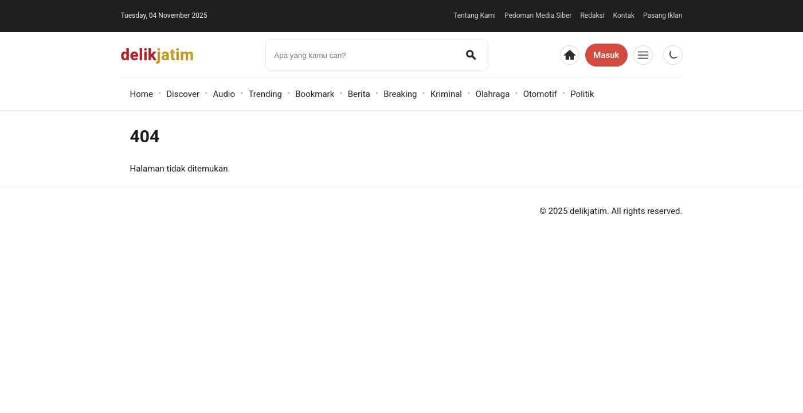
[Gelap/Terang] (673, 55)
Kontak (623, 15)
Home (141, 94)
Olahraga (492, 94)
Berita (359, 94)
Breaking (400, 94)
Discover (182, 94)
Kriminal (446, 94)
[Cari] (471, 55)
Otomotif (540, 94)
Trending (264, 94)
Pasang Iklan (663, 15)
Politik (582, 94)
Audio (224, 94)
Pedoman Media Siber (537, 15)
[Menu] (643, 55)
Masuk (606, 55)
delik (157, 55)
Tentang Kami (474, 15)
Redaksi (592, 15)
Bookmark (314, 94)
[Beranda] (569, 55)
